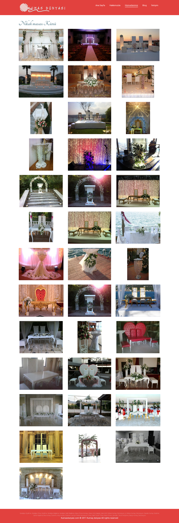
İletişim (154, 5)
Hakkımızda (115, 5)
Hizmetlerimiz (131, 5)
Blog (144, 5)
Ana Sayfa (100, 5)
